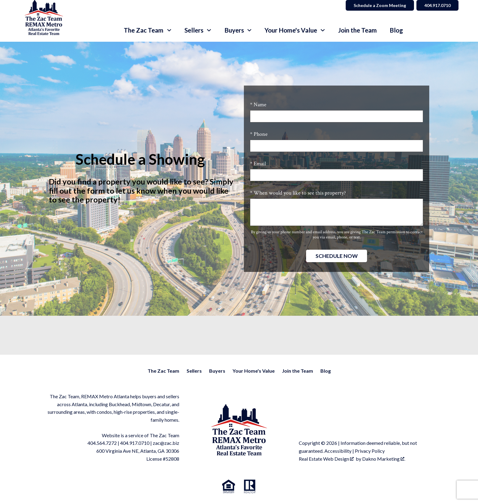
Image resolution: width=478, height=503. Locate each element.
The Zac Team (163, 371)
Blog (396, 30)
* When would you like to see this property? (298, 192)
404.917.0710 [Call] (437, 5)
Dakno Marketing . (383, 459)
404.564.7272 (102, 443)
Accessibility (337, 451)
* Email (258, 163)
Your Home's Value (254, 371)
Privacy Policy (370, 451)
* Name (258, 104)
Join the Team (357, 30)
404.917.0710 (134, 443)
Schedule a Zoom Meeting (380, 5)
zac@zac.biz (166, 443)
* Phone (259, 134)
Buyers (217, 371)
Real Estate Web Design (326, 459)
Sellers (194, 371)
